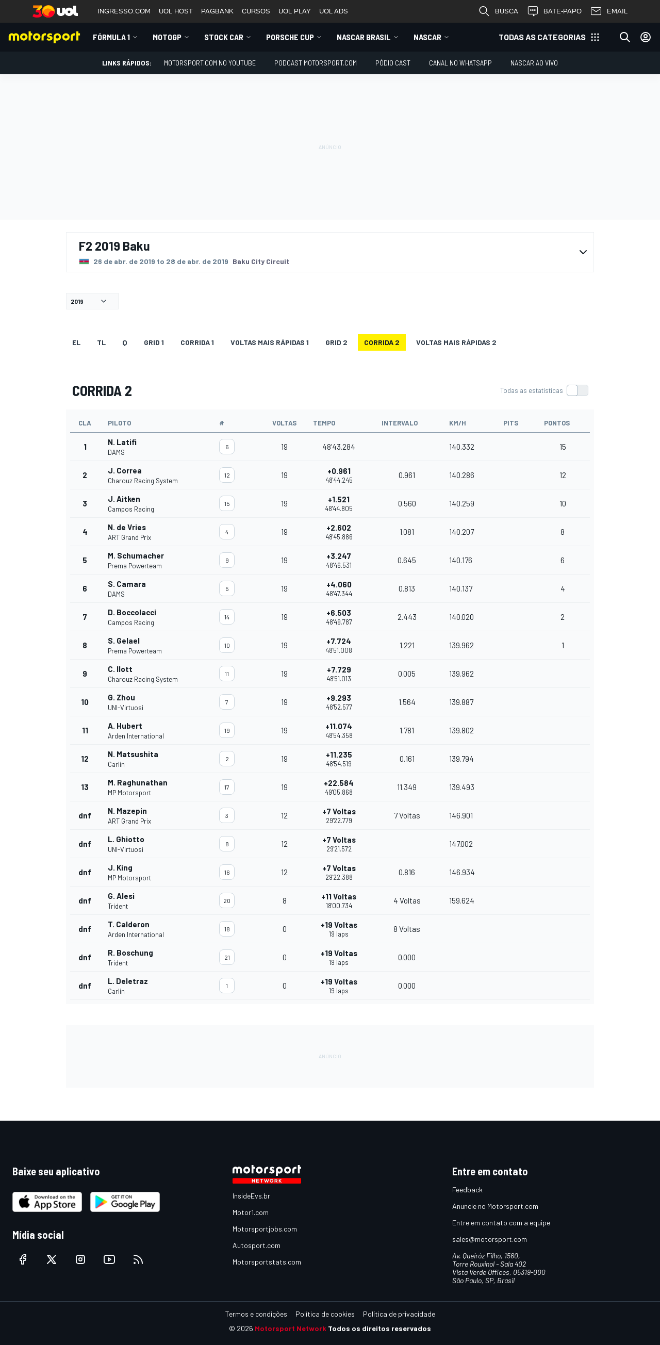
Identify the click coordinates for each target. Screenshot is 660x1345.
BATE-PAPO (554, 11)
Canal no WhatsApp (460, 62)
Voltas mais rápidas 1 (269, 342)
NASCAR (427, 37)
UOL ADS (333, 11)
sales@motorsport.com (489, 1239)
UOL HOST (176, 11)
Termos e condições (256, 1313)
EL (76, 342)
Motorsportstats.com (267, 1261)
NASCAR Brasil (364, 37)
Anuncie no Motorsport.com (495, 1206)
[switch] (544, 390)
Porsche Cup (290, 37)
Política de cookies (325, 1313)
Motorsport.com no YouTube (210, 62)
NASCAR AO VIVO (534, 62)
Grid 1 (154, 342)
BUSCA (498, 11)
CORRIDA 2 (382, 342)
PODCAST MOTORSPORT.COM (315, 62)
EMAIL (609, 11)
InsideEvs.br (251, 1195)
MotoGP (167, 37)
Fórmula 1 (111, 37)
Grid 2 (336, 342)
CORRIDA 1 (197, 342)
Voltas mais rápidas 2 (456, 342)
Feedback (467, 1189)
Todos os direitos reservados (379, 1328)
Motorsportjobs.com (265, 1228)
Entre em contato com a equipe (501, 1222)
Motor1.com (251, 1212)
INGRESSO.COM (124, 11)
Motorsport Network (290, 1328)
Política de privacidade (399, 1313)
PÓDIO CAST (392, 62)
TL (101, 342)
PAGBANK (217, 11)
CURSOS (256, 11)
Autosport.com (256, 1245)
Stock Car (223, 37)
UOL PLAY (294, 11)
